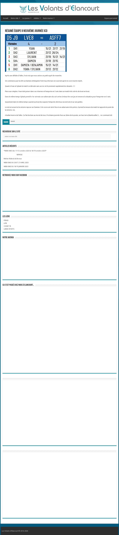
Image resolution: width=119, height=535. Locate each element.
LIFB (5, 223)
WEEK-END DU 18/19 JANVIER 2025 (16, 166)
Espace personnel (111, 18)
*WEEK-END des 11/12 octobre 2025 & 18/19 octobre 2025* (25, 151)
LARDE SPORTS (9, 229)
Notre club (14, 18)
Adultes (36, 18)
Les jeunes (26, 18)
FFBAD (6, 220)
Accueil (5, 18)
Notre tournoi (48, 18)
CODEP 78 (7, 226)
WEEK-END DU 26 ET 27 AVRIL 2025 (16, 163)
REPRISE (19, 155)
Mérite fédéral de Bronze (13, 159)
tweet (13, 121)
